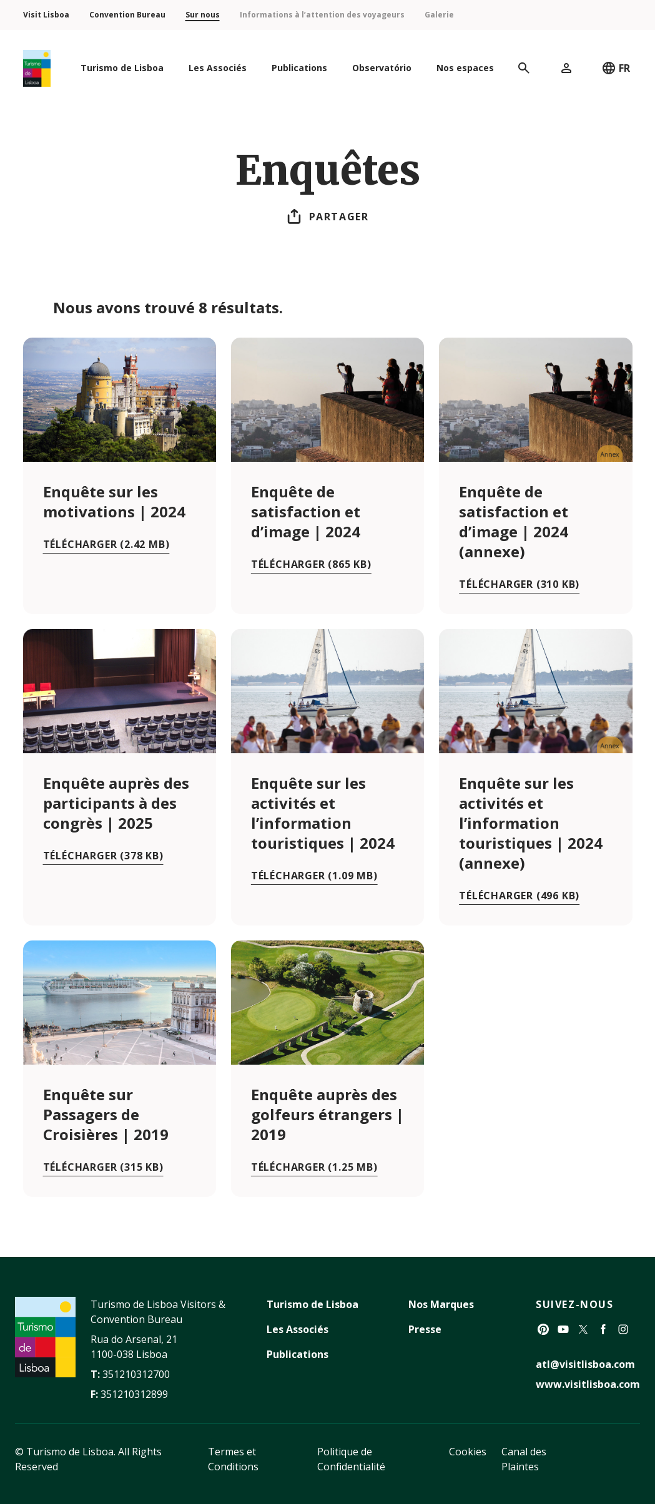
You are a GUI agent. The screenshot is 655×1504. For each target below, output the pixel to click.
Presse (424, 1329)
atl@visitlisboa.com (585, 1364)
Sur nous (202, 14)
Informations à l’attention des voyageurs (322, 14)
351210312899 (134, 1394)
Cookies (467, 1451)
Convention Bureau (127, 14)
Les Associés (297, 1329)
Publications (297, 1354)
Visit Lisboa (46, 14)
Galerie (439, 14)
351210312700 (136, 1374)
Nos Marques (441, 1304)
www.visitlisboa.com (588, 1384)
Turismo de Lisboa (312, 1304)
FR (615, 68)
